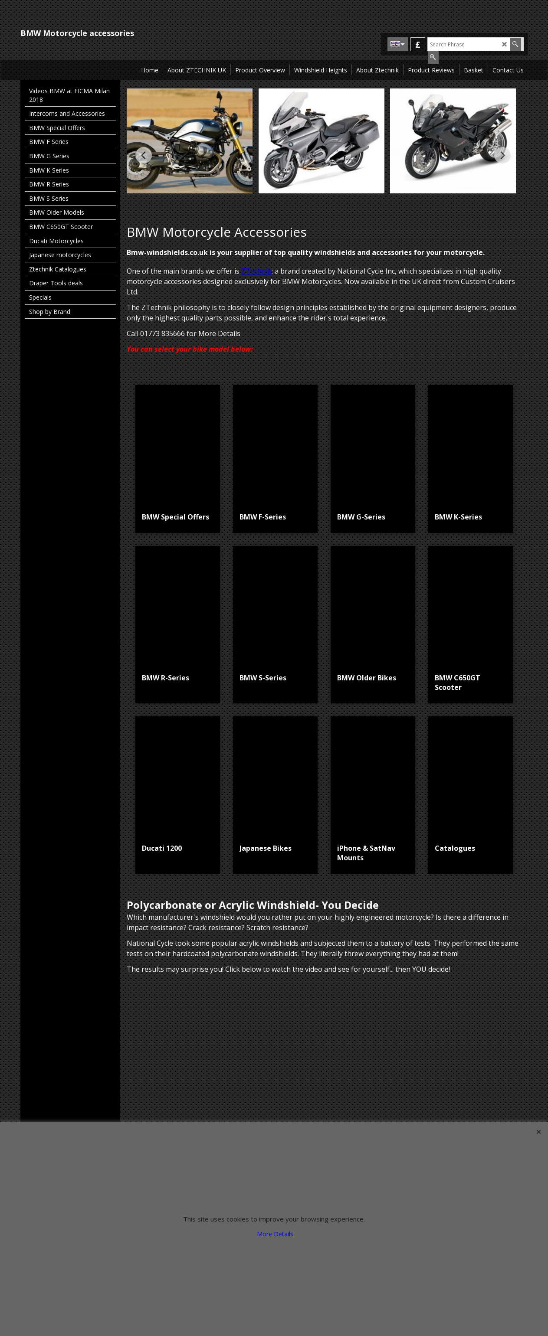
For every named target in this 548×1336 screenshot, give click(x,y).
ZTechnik (256, 271)
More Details (275, 1234)
